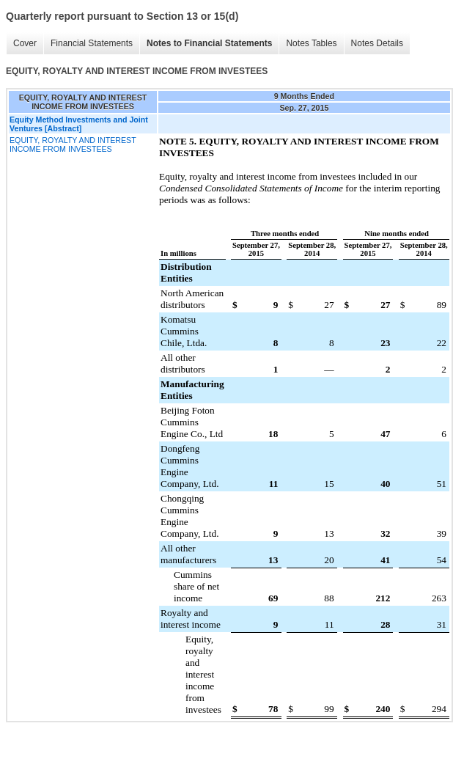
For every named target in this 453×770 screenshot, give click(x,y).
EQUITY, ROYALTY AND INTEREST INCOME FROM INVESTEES (73, 144)
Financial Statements (92, 43)
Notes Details (377, 43)
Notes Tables (311, 43)
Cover (25, 43)
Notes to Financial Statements (209, 43)
